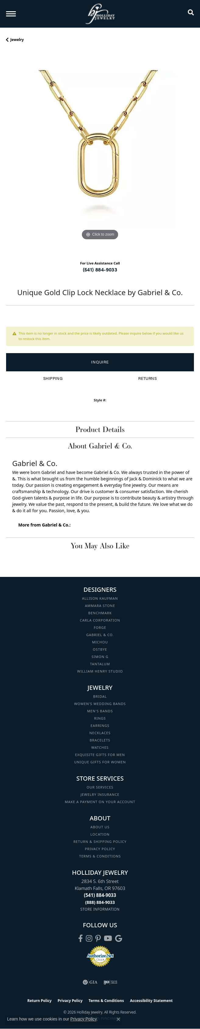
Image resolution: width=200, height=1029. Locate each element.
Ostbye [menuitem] (100, 649)
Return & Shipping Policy (100, 841)
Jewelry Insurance (100, 794)
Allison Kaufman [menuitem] (100, 598)
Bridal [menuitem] (100, 696)
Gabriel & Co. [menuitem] (100, 634)
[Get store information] (100, 909)
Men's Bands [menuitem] (100, 711)
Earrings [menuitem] (100, 725)
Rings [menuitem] (100, 718)
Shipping (52, 378)
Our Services (99, 787)
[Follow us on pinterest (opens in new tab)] (98, 938)
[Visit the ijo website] (110, 982)
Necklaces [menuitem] (100, 733)
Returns (147, 378)
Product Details (100, 429)
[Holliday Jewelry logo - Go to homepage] (100, 14)
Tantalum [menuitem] (100, 664)
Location (100, 834)
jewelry (17, 39)
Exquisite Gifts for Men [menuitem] (100, 754)
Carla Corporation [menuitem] (100, 620)
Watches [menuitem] (100, 747)
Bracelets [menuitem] (100, 740)
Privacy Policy (100, 849)
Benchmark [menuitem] (100, 613)
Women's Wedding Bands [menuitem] (100, 703)
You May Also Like (100, 545)
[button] (191, 13)
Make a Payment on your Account (100, 801)
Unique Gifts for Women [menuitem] (100, 762)
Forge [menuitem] (100, 627)
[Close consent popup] (118, 1019)
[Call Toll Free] (100, 902)
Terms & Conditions (100, 856)
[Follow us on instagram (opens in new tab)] (89, 938)
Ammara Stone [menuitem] (100, 605)
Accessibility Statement (151, 1000)
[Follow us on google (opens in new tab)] (118, 938)
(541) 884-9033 (100, 269)
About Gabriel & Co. (100, 446)
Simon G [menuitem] (100, 656)
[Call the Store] (100, 895)
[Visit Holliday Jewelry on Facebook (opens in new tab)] (80, 938)
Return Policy (39, 1000)
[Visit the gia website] (90, 982)
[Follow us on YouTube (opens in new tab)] (108, 938)
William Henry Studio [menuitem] (100, 671)
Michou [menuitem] (100, 642)
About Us (100, 827)
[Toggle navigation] (11, 13)
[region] (100, 153)
